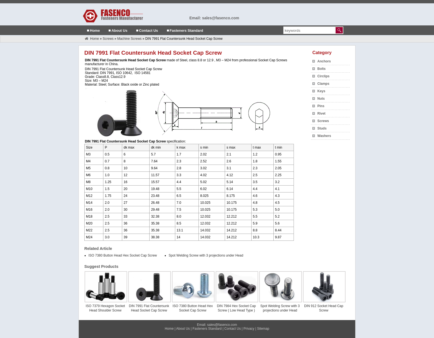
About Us (119, 30)
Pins (320, 106)
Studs (321, 128)
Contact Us (148, 30)
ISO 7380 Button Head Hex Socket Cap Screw (122, 255)
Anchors (324, 61)
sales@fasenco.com (222, 325)
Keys (321, 91)
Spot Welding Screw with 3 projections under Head (206, 255)
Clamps (323, 84)
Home (95, 30)
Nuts (321, 99)
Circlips (323, 76)
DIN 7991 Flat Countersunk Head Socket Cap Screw (149, 308)
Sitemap (263, 329)
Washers (324, 136)
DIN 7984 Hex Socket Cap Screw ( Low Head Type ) (236, 308)
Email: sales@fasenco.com (214, 18)
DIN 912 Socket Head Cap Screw (323, 308)
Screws (108, 39)
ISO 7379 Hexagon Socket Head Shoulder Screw (105, 308)
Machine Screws (129, 39)
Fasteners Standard (186, 30)
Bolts (321, 69)
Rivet (321, 113)
